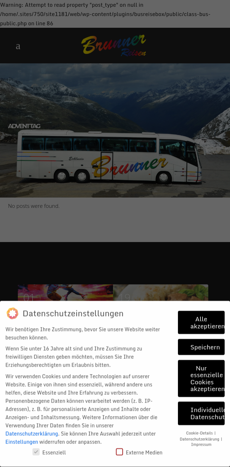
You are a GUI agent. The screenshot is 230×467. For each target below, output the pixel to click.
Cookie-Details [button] (200, 428)
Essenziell (49, 448)
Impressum (201, 439)
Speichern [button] (205, 342)
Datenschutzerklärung (31, 429)
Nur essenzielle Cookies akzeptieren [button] (207, 373)
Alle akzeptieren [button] (207, 317)
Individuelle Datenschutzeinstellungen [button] (207, 408)
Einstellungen (21, 437)
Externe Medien (139, 448)
